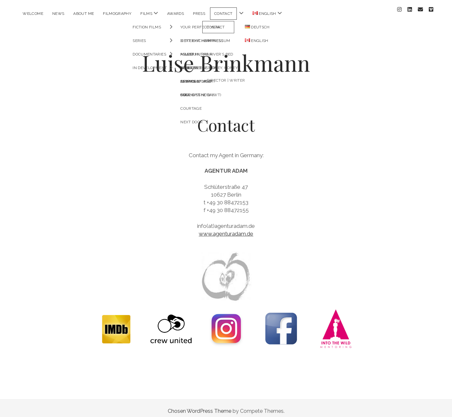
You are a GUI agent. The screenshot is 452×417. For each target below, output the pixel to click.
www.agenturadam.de (226, 228)
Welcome (33, 13)
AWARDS (175, 13)
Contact (223, 13)
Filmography (117, 13)
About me (83, 13)
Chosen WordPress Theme (199, 405)
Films (146, 13)
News (58, 13)
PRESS (199, 13)
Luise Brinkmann (226, 57)
